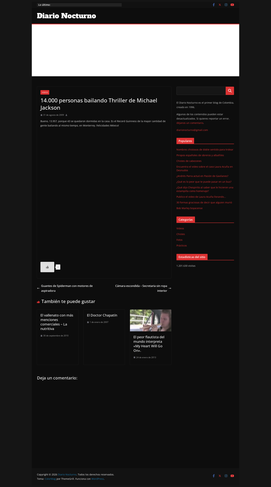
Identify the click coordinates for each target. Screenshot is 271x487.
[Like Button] (47, 267)
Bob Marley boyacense (189, 208)
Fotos (179, 239)
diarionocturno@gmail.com (192, 130)
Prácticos (181, 245)
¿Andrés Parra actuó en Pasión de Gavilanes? (202, 176)
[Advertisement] (135, 50)
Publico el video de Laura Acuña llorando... (201, 196)
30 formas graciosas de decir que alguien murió (204, 202)
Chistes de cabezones (189, 161)
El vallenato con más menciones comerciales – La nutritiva (56, 322)
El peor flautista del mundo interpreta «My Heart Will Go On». (148, 344)
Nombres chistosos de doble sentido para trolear (204, 149)
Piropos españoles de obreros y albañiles (200, 155)
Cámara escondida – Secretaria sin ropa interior (143, 288)
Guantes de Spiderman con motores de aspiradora (65, 288)
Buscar (230, 91)
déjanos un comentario (189, 123)
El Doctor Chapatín (102, 315)
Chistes (180, 234)
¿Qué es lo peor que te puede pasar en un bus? (203, 181)
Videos (45, 92)
